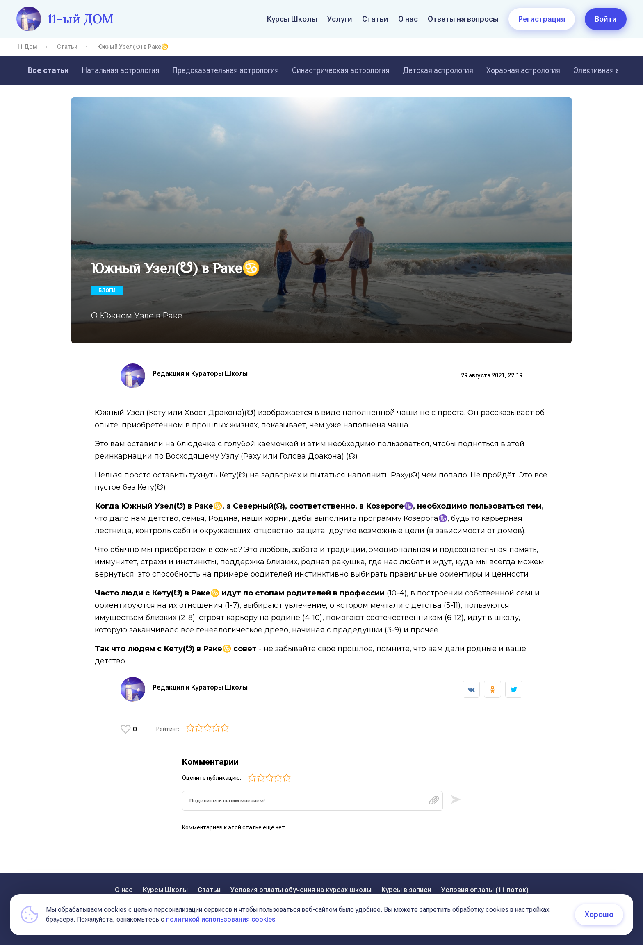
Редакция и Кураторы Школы (200, 373)
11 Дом (26, 46)
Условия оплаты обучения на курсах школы (301, 890)
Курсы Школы (292, 19)
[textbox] (312, 803)
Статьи (375, 19)
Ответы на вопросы (463, 19)
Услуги (339, 19)
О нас (408, 19)
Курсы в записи (406, 890)
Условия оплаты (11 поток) (485, 890)
